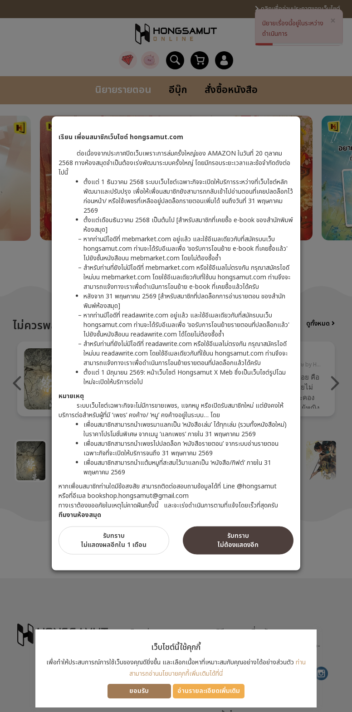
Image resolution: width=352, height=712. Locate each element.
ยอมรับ (139, 691)
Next (335, 383)
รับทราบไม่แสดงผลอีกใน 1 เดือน (114, 540)
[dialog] (176, 356)
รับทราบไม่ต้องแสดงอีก (238, 540)
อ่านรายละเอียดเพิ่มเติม (208, 691)
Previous (17, 383)
